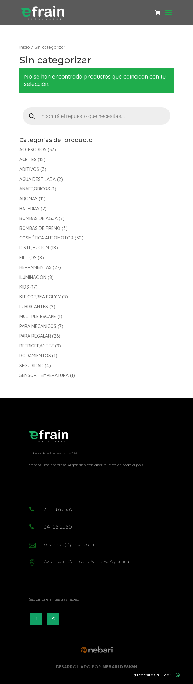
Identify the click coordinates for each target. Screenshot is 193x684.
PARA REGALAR (35, 336)
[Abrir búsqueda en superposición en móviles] (96, 116)
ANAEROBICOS (34, 189)
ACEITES (28, 159)
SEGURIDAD (31, 365)
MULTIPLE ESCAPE (37, 316)
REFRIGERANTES (36, 346)
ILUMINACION (32, 277)
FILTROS (28, 257)
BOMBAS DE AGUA (38, 218)
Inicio (24, 47)
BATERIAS (29, 208)
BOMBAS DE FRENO (39, 228)
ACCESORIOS (32, 150)
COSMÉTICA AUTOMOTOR (46, 238)
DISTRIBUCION (34, 248)
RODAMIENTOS (35, 356)
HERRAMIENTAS (35, 267)
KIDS (24, 287)
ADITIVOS (29, 169)
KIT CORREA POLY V (40, 297)
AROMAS (28, 199)
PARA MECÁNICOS (37, 326)
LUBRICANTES (33, 307)
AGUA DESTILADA (37, 179)
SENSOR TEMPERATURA (44, 375)
